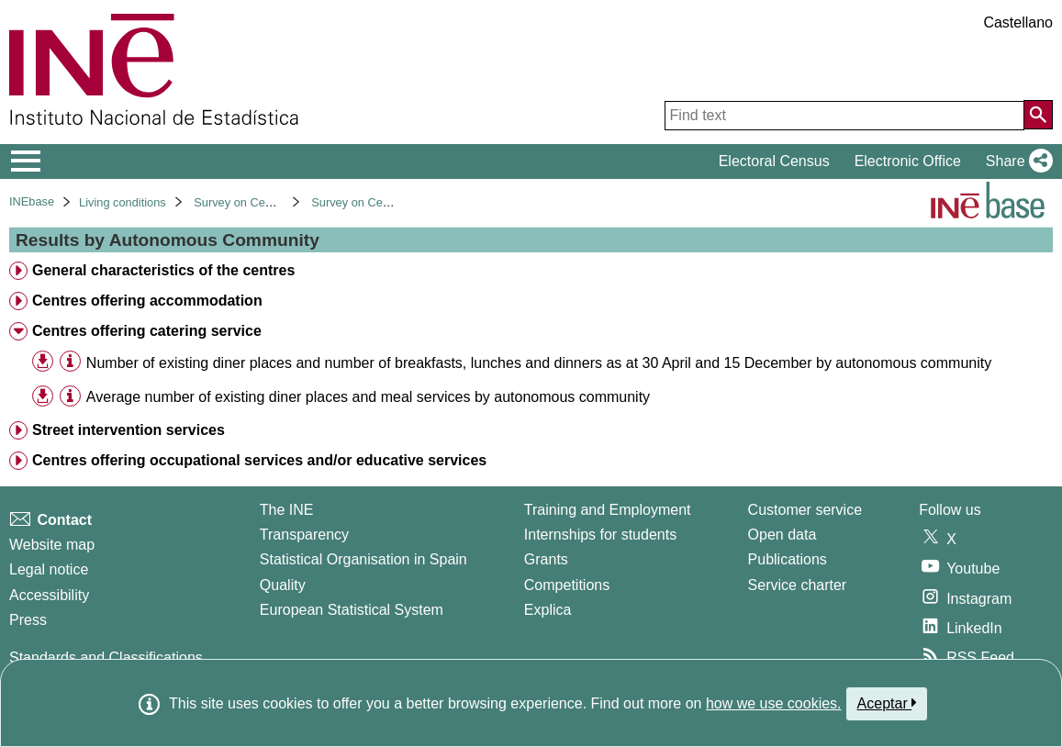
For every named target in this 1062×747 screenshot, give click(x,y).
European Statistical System (351, 610)
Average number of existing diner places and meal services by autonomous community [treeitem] (368, 397)
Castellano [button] (1018, 22)
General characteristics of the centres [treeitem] (163, 270)
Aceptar (887, 703)
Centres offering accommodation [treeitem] (147, 300)
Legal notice (48, 569)
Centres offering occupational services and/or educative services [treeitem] (259, 460)
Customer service (805, 510)
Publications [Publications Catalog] (787, 559)
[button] (1015, 161)
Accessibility (49, 595)
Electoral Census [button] (774, 161)
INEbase (31, 201)
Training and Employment (607, 510)
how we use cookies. (774, 703)
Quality (283, 585)
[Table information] (70, 362)
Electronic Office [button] (908, 161)
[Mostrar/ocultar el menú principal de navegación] (26, 161)
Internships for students (600, 534)
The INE (287, 510)
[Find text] (844, 115)
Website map (52, 544)
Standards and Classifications (106, 657)
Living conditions (122, 202)
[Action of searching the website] (1038, 114)
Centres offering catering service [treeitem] (147, 331)
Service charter (797, 585)
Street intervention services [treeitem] (128, 430)
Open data (782, 534)
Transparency (304, 534)
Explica (548, 610)
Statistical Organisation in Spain (363, 559)
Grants (546, 559)
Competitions (566, 585)
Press (28, 620)
